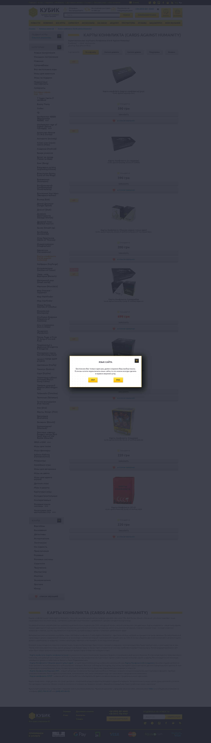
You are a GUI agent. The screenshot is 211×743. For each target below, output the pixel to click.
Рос (118, 380)
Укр (93, 380)
